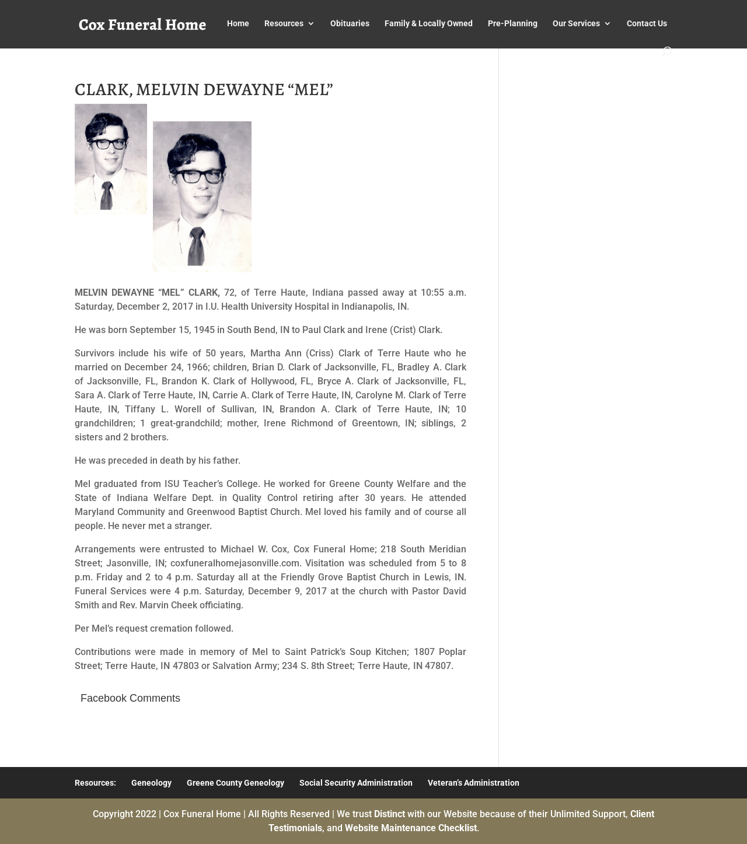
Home (238, 23)
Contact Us (647, 23)
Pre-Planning (512, 23)
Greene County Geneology (235, 782)
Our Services (576, 23)
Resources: (95, 782)
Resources (283, 23)
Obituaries (349, 23)
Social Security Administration (356, 782)
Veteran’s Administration (473, 782)
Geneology (151, 782)
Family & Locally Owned (429, 23)
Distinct (389, 814)
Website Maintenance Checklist (411, 828)
